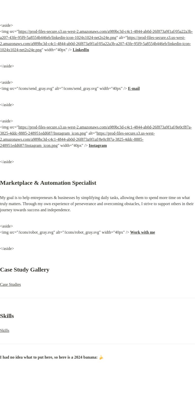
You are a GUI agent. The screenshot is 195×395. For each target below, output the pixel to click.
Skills (4, 330)
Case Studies (10, 284)
